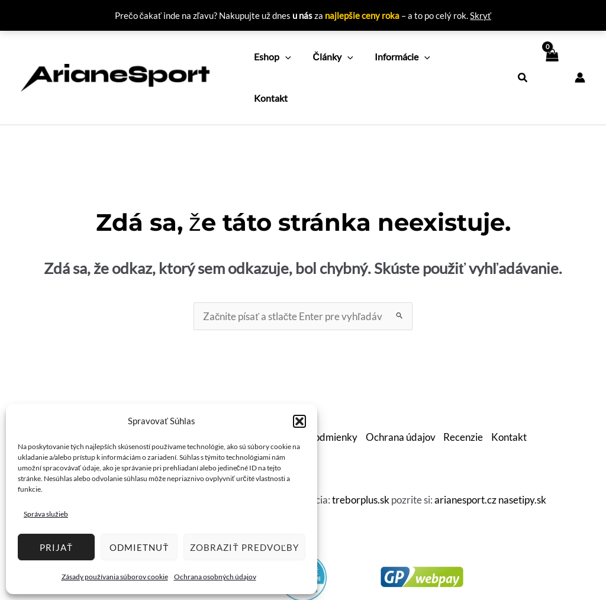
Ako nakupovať (134, 394)
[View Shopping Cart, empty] (551, 56)
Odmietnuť (139, 547)
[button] (299, 421)
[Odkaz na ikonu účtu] (580, 56)
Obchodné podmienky (308, 394)
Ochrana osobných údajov (215, 576)
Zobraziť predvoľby (244, 547)
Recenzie (464, 394)
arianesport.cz (465, 457)
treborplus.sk (360, 457)
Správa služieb (46, 513)
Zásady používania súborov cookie (115, 576)
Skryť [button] (480, 15)
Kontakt (510, 394)
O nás (81, 394)
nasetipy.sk (522, 457)
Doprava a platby (214, 394)
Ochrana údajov (401, 394)
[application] (284, 56)
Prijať (56, 547)
